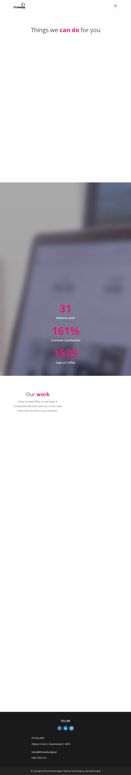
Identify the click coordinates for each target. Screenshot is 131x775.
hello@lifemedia (40, 752)
